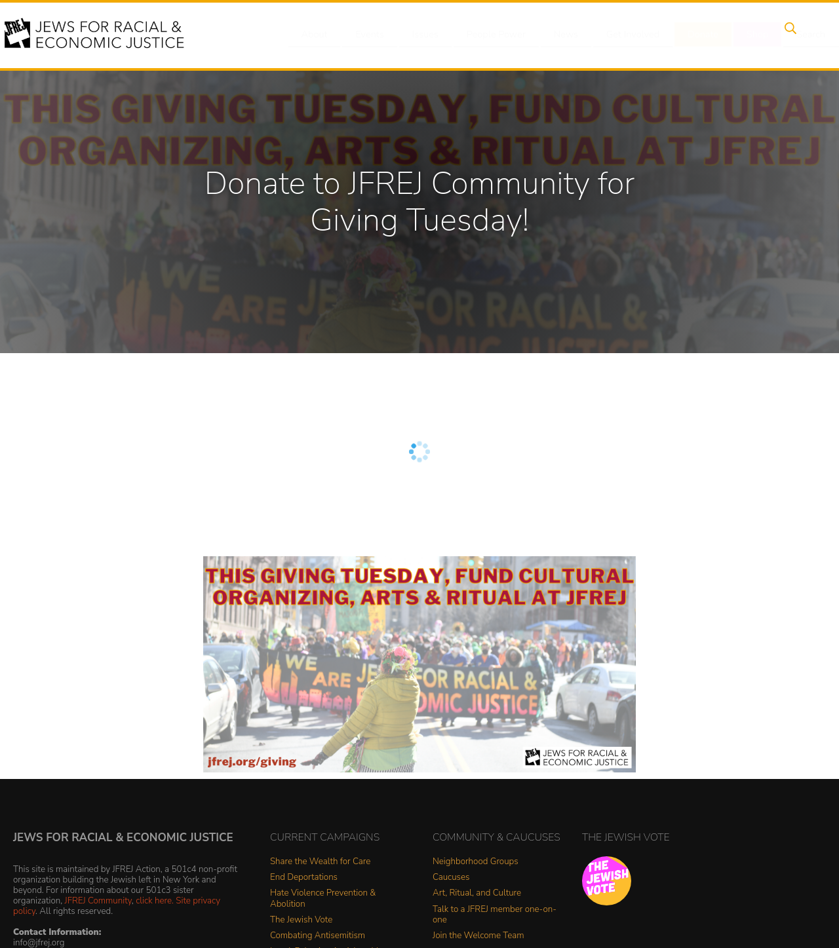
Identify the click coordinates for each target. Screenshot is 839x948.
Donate (687, 35)
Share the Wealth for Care (320, 861)
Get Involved (619, 35)
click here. (155, 900)
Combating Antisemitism (317, 935)
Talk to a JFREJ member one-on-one (494, 915)
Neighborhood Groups (475, 861)
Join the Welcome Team (478, 935)
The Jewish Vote (301, 920)
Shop (738, 35)
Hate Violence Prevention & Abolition (323, 898)
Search (787, 35)
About (315, 35)
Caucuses (451, 877)
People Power (487, 35)
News (554, 35)
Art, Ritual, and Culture (477, 893)
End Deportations (304, 877)
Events (367, 35)
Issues (418, 35)
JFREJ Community (98, 900)
